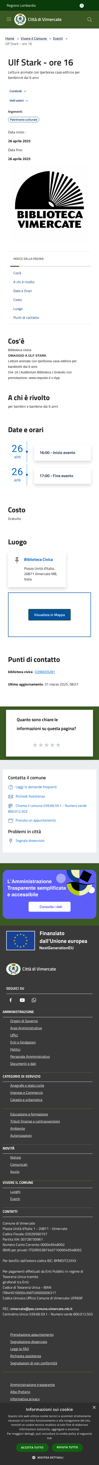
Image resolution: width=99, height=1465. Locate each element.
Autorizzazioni (21, 1135)
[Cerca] (89, 19)
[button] (49, 1457)
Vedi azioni (20, 100)
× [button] (94, 1407)
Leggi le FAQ (19, 1348)
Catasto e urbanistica (26, 1099)
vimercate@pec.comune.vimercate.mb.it (41, 1308)
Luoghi (15, 1191)
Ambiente (17, 1128)
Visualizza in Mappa (49, 614)
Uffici (14, 1035)
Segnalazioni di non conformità (33, 1363)
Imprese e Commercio (26, 1092)
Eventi (58, 38)
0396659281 (45, 671)
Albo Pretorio (20, 1391)
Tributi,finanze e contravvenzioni (35, 1121)
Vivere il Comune (34, 38)
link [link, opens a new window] (49, 1438)
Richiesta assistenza (25, 1356)
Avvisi (14, 1171)
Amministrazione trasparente (32, 1384)
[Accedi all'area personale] (81, 5)
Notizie (15, 1157)
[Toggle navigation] (9, 19)
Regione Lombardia (21, 5)
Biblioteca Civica (38, 559)
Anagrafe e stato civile (27, 1085)
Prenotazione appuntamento (32, 1334)
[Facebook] (10, 1000)
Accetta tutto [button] (32, 1447)
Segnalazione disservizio (28, 1341)
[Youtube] (22, 1000)
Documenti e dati (23, 1063)
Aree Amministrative (26, 1028)
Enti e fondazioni (23, 1042)
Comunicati (18, 1164)
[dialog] (49, 1434)
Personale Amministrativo (30, 1056)
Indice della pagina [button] (28, 258)
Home (9, 38)
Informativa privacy (25, 1399)
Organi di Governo (24, 1020)
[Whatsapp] (33, 1000)
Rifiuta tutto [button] (67, 1447)
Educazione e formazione (29, 1114)
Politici (15, 1049)
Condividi (19, 91)
